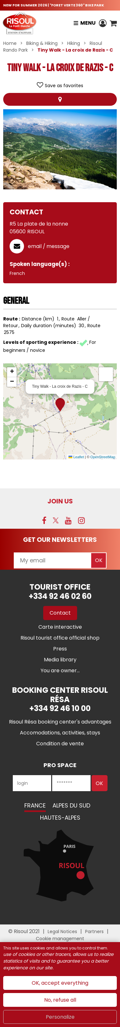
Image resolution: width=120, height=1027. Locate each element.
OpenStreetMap (102, 457)
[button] (113, 23)
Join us (60, 501)
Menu (88, 23)
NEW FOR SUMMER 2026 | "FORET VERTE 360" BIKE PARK (53, 5)
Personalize (60, 1017)
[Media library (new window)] (60, 659)
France (35, 805)
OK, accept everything (60, 983)
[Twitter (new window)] (56, 520)
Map (60, 99)
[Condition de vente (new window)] (60, 743)
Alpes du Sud (71, 805)
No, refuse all (60, 1000)
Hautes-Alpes (60, 818)
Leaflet (76, 457)
